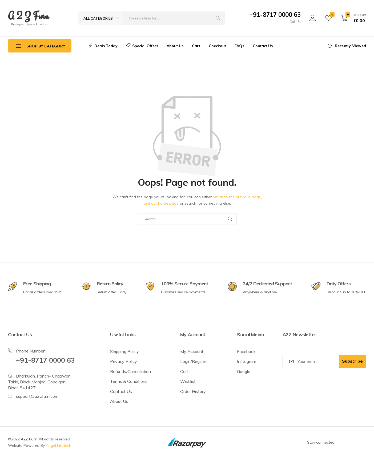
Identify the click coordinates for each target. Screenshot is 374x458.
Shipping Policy (124, 351)
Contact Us (263, 45)
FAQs (239, 45)
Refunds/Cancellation (130, 371)
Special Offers (142, 46)
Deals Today (103, 46)
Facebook (246, 351)
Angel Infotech (58, 445)
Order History (193, 391)
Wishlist (188, 381)
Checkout (217, 45)
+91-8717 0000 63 (275, 14)
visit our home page (161, 203)
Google (243, 371)
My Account (191, 351)
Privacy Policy (123, 361)
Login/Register (194, 361)
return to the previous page (237, 196)
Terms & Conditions (128, 381)
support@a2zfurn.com (37, 396)
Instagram (246, 361)
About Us (175, 45)
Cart (196, 45)
